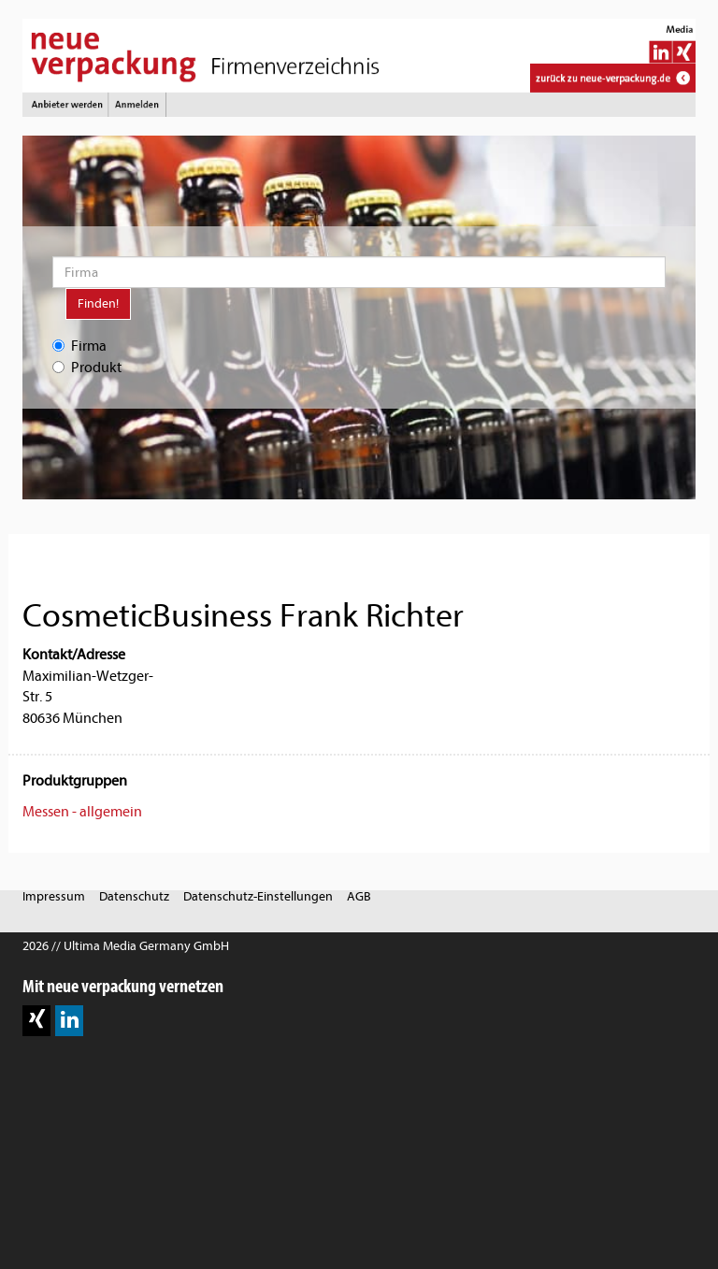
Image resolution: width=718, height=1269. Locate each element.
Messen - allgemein (82, 811)
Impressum (53, 896)
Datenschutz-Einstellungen (258, 896)
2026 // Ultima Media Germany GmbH (125, 946)
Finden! (98, 303)
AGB (359, 896)
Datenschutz (134, 896)
